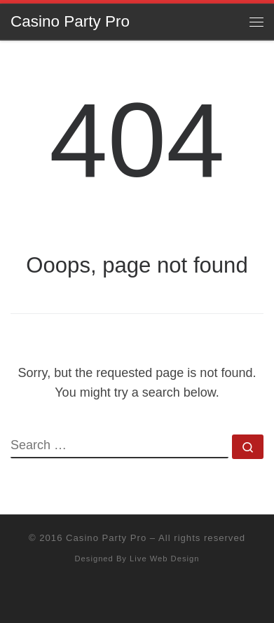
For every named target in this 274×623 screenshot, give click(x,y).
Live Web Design (164, 558)
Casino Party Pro (106, 538)
